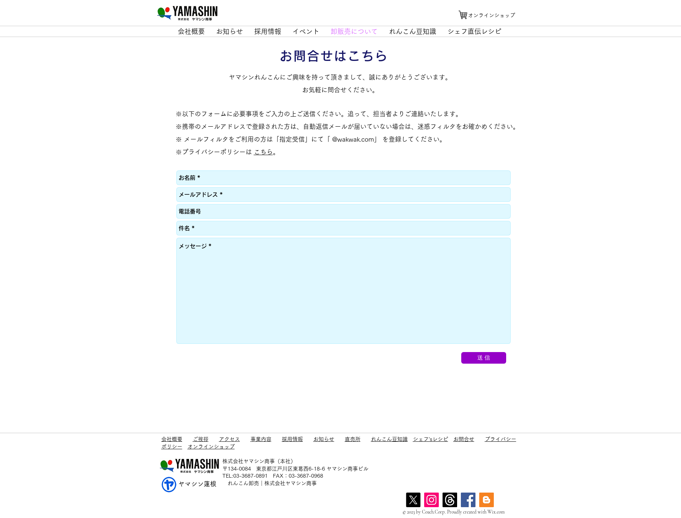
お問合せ (463, 439)
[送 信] (483, 358)
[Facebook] (468, 500)
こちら (263, 152)
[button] (191, 31)
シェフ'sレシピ (430, 439)
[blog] (486, 500)
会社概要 (171, 439)
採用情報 (292, 439)
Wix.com (496, 512)
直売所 (353, 439)
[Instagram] (431, 500)
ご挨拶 (201, 439)
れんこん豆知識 (389, 439)
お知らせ (323, 439)
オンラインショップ (211, 446)
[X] (413, 500)
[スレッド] (450, 500)
